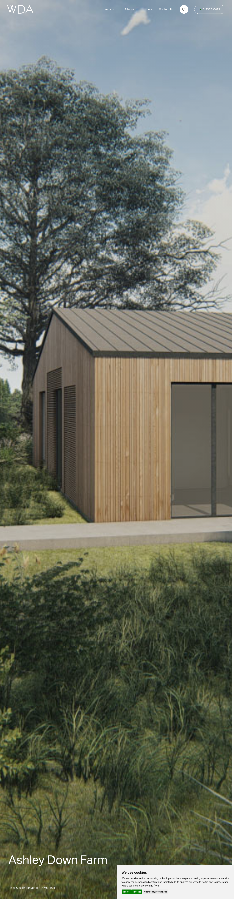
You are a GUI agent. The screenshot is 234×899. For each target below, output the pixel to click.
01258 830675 (211, 9)
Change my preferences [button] (155, 892)
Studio (129, 9)
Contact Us (166, 9)
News (148, 9)
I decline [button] (137, 892)
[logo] (20, 9)
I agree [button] (126, 892)
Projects (109, 9)
